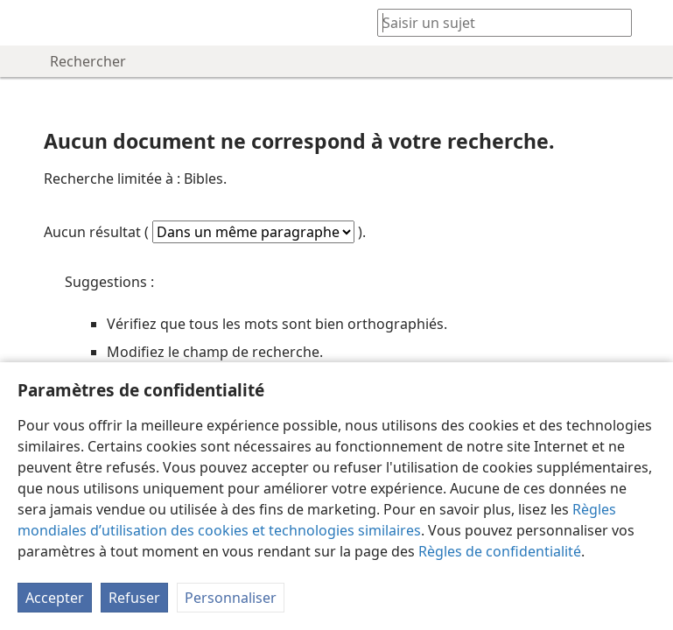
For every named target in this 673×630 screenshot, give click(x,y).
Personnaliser (231, 597)
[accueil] (26, 23)
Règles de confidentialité (499, 551)
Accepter (54, 597)
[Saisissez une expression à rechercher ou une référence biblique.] (496, 22)
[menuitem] (26, 23)
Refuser (134, 597)
